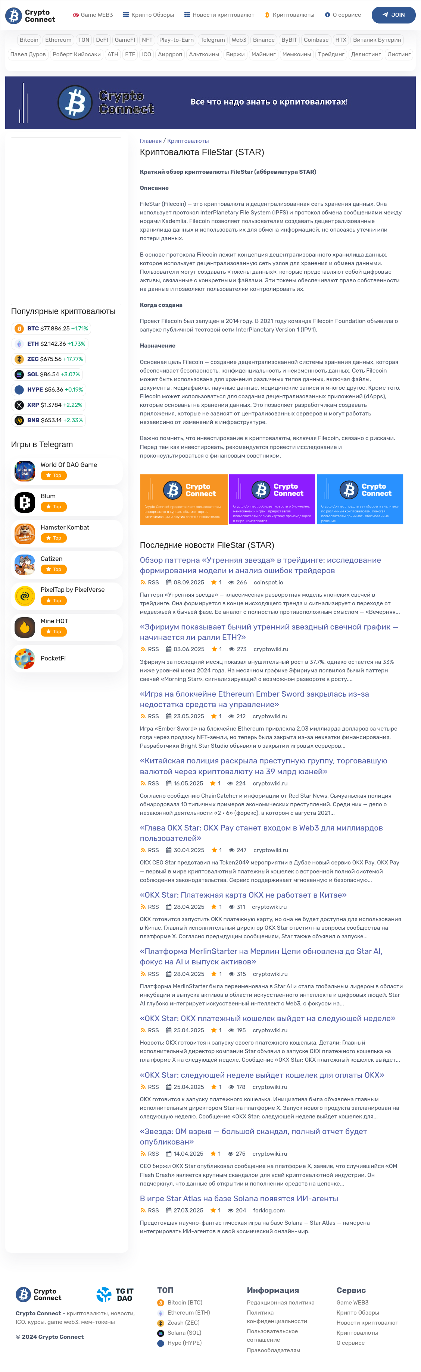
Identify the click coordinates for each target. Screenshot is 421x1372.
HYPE (35, 389)
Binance (264, 40)
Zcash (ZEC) (184, 1322)
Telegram (212, 40)
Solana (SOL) (185, 1332)
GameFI (125, 40)
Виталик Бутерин (377, 40)
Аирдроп (170, 54)
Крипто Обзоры (148, 15)
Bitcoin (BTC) (185, 1302)
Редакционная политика (281, 1302)
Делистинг (366, 54)
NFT (147, 40)
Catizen (52, 558)
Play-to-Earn (176, 40)
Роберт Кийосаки (77, 54)
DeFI (102, 40)
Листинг (399, 54)
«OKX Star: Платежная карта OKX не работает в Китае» (243, 895)
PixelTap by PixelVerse (73, 589)
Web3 (239, 40)
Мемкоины (297, 54)
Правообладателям (273, 1350)
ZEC (33, 359)
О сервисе (343, 15)
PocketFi (53, 658)
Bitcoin (29, 40)
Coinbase (316, 40)
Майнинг (264, 54)
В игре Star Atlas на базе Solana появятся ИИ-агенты (239, 1198)
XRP (33, 405)
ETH (33, 343)
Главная (151, 141)
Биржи (235, 54)
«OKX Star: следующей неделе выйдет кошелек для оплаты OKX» (262, 1075)
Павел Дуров (28, 54)
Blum (48, 496)
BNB (33, 420)
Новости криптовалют (219, 15)
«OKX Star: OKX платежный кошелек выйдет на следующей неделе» (268, 1018)
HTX (341, 40)
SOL (32, 374)
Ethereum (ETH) (189, 1312)
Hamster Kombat (65, 527)
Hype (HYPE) (185, 1343)
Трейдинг (331, 54)
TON (84, 40)
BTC (33, 328)
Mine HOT (54, 621)
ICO (146, 54)
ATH (112, 54)
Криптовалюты (289, 15)
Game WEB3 (93, 15)
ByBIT (289, 40)
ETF (130, 54)
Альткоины (204, 54)
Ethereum (58, 40)
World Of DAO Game (69, 464)
